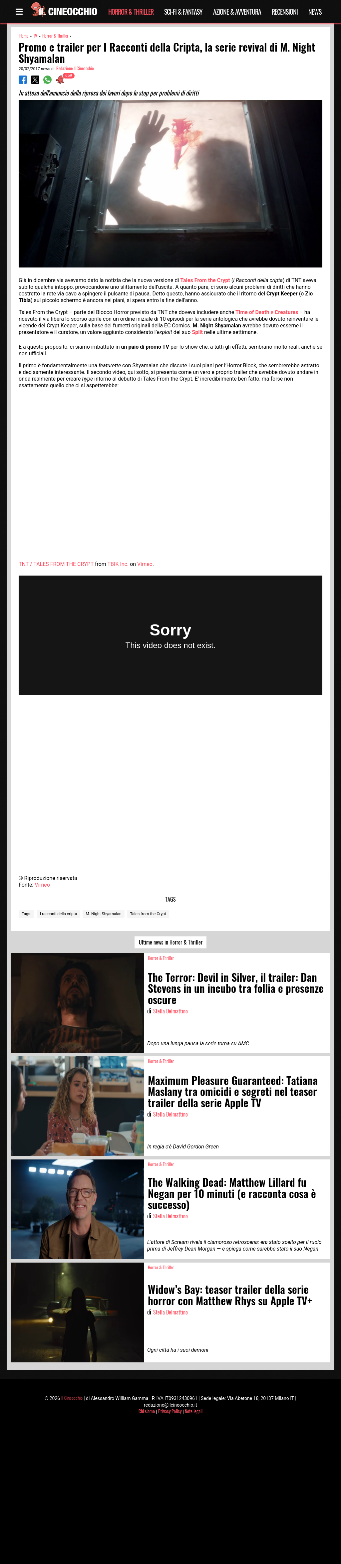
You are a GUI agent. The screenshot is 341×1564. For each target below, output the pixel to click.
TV (35, 36)
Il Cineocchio (72, 1397)
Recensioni (285, 12)
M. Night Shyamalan (103, 914)
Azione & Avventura (237, 12)
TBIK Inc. (118, 564)
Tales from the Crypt (148, 914)
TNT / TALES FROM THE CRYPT (56, 564)
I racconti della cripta (58, 914)
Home (23, 36)
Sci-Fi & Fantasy (183, 12)
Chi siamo (147, 1411)
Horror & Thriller (131, 12)
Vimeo (145, 564)
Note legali (193, 1411)
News (314, 12)
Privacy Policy (169, 1411)
